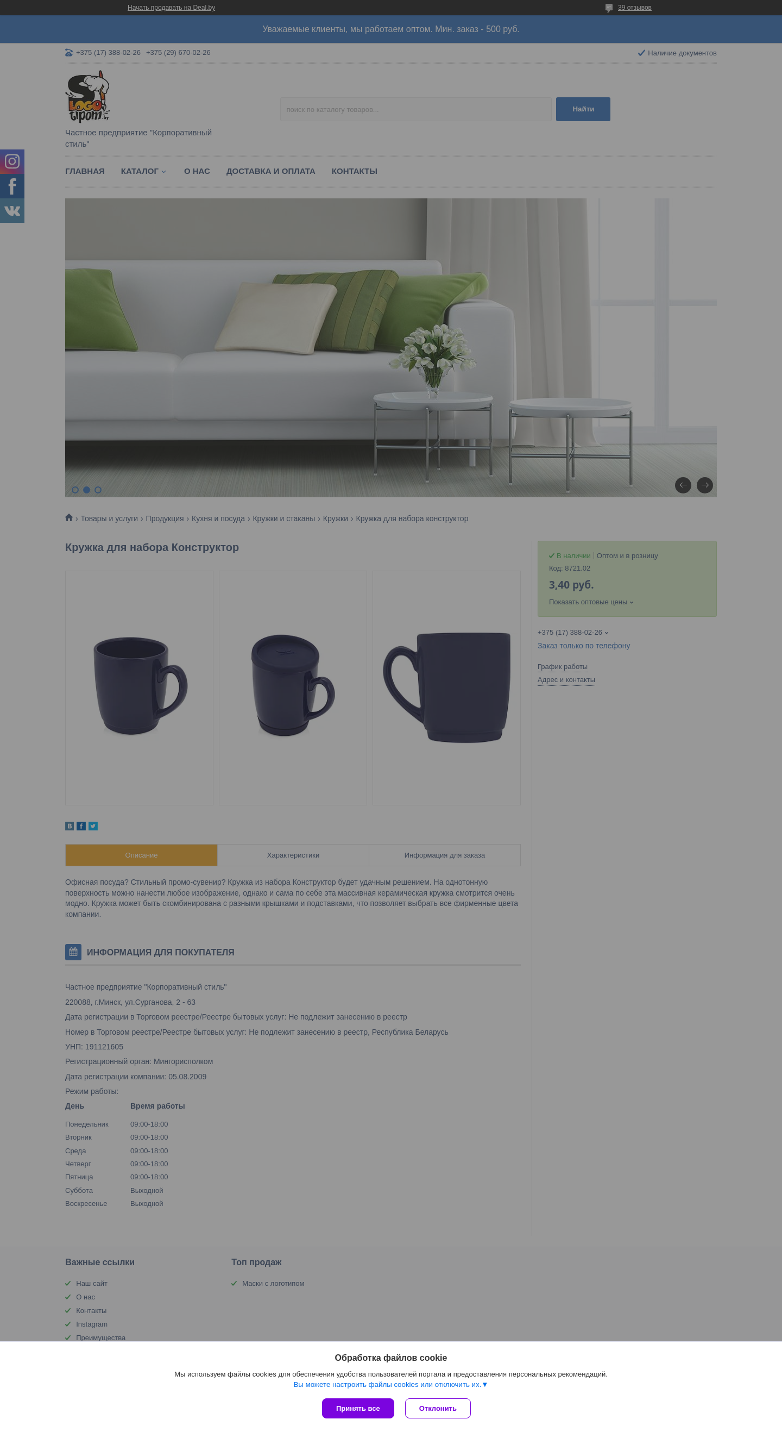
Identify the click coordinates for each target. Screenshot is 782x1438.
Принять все (358, 1408)
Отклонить (438, 1408)
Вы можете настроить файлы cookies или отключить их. (387, 1384)
